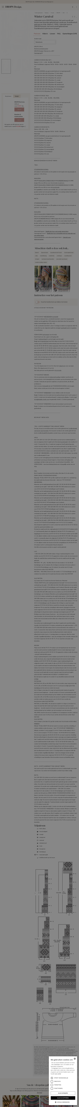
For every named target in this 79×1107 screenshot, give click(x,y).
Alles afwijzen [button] (63, 1093)
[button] (63, 1102)
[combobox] (75, 1059)
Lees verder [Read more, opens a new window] (58, 1074)
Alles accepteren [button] (63, 1098)
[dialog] (63, 1080)
